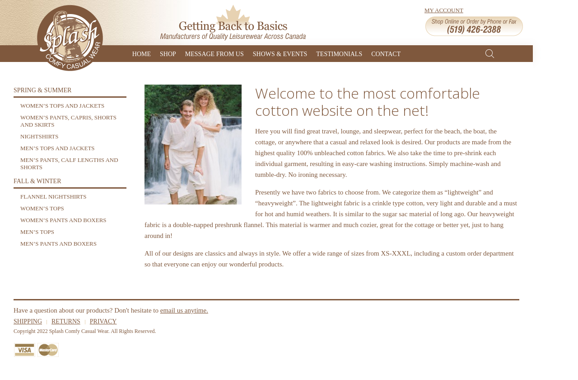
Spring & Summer (42, 90)
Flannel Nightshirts (53, 196)
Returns (65, 321)
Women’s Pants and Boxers (63, 220)
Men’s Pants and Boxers (58, 243)
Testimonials (339, 54)
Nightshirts (39, 136)
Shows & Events (280, 54)
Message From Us (214, 54)
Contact (386, 54)
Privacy (103, 321)
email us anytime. (184, 310)
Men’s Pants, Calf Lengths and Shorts (69, 164)
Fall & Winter (37, 181)
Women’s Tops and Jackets (62, 105)
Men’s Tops (37, 231)
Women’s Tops (42, 208)
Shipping (28, 321)
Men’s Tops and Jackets (57, 148)
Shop (168, 54)
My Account (443, 10)
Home (141, 54)
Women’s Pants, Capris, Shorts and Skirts (68, 121)
